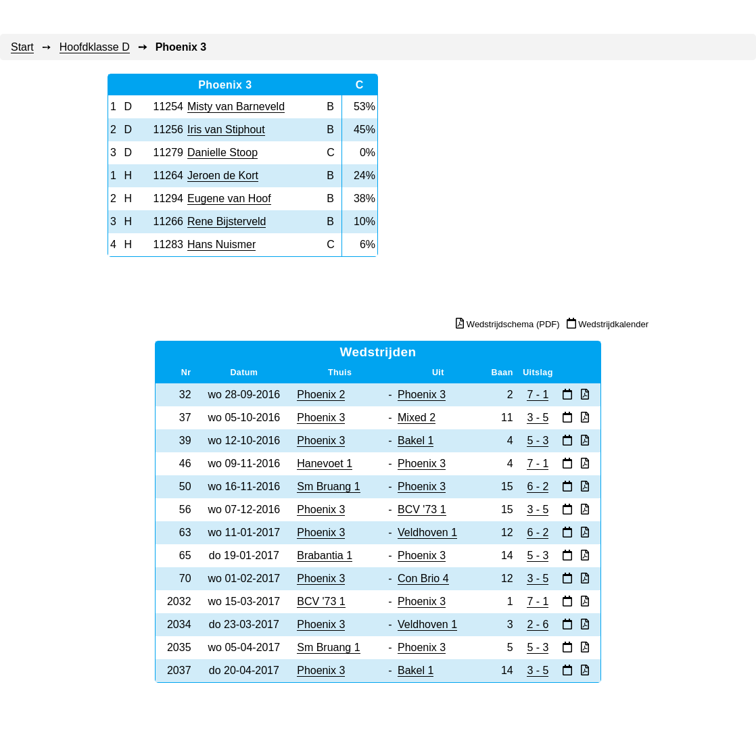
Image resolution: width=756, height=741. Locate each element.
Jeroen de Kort (222, 175)
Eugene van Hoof (229, 198)
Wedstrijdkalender (607, 323)
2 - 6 (537, 624)
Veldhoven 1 (427, 532)
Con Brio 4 (423, 578)
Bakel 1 (415, 440)
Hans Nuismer (221, 244)
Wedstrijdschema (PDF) (507, 324)
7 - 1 (537, 394)
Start (22, 47)
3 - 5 (537, 417)
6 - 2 (537, 486)
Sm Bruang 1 (328, 486)
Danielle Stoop (222, 152)
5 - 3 (537, 440)
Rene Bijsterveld (226, 221)
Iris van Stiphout (226, 129)
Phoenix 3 (422, 394)
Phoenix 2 (321, 394)
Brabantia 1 (324, 555)
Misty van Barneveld (236, 106)
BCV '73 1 (422, 509)
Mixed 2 (416, 417)
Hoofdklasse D (95, 47)
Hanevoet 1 (324, 463)
